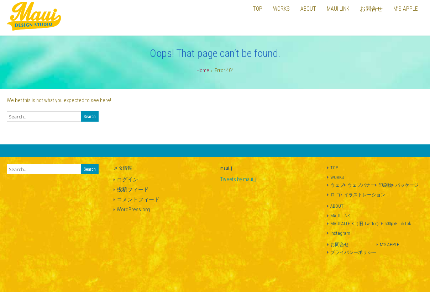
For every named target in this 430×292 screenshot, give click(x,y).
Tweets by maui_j (238, 179)
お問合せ (339, 244)
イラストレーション (365, 194)
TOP (334, 167)
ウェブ (337, 185)
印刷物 (385, 185)
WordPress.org (133, 209)
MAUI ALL (339, 223)
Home (202, 70)
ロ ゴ (335, 194)
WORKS (337, 177)
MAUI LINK (340, 215)
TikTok (405, 223)
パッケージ (407, 185)
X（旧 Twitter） (366, 223)
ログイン (127, 179)
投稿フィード (133, 189)
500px (389, 223)
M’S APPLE (389, 244)
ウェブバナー (361, 185)
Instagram (340, 233)
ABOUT (337, 206)
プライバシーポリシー (353, 252)
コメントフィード (138, 199)
